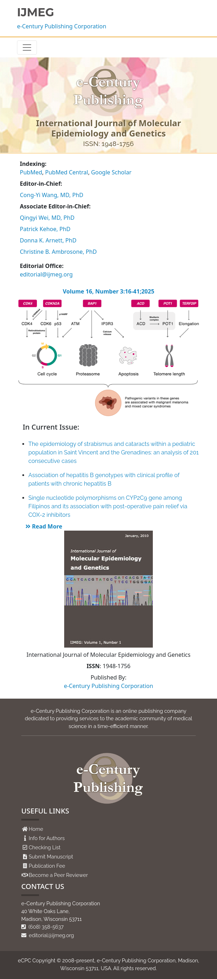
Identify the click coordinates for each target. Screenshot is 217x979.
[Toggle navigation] (27, 47)
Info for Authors (47, 838)
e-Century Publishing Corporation (61, 26)
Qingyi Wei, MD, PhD (47, 218)
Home (36, 829)
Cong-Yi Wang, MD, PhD (51, 195)
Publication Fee (47, 866)
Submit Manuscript (51, 857)
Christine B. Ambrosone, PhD (58, 252)
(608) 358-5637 (42, 927)
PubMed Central (66, 172)
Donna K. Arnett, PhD (48, 240)
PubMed (31, 172)
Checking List (45, 847)
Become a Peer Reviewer (58, 875)
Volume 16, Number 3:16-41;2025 (108, 291)
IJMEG (35, 12)
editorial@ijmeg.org (46, 274)
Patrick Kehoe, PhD (45, 229)
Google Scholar (111, 172)
